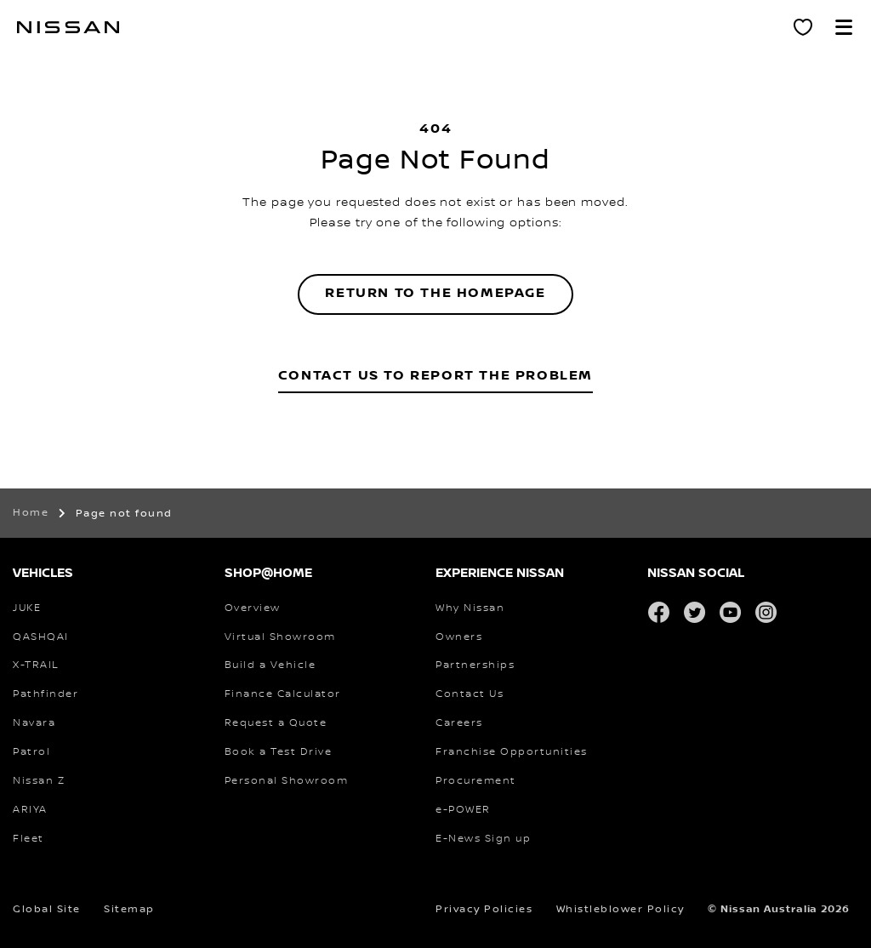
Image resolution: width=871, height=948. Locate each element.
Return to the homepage (435, 293)
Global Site (47, 909)
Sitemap (129, 909)
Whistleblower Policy (620, 909)
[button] (843, 27)
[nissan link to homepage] (68, 27)
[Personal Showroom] (803, 27)
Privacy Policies (484, 909)
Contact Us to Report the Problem (435, 376)
